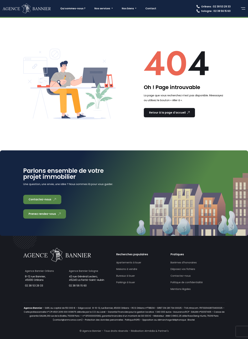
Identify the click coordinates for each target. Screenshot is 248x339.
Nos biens (128, 8)
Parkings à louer (125, 282)
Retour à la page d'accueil (169, 112)
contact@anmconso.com (68, 319)
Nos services (102, 8)
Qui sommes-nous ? (72, 8)
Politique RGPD (132, 319)
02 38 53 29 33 (34, 285)
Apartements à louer (128, 262)
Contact (150, 8)
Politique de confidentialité (186, 282)
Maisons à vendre (126, 269)
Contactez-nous (180, 276)
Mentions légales (180, 289)
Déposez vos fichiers (182, 269)
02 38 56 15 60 (78, 285)
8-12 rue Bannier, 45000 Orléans (35, 278)
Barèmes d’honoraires (183, 262)
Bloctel (191, 319)
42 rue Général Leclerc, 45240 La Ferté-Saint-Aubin (86, 278)
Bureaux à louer (125, 276)
